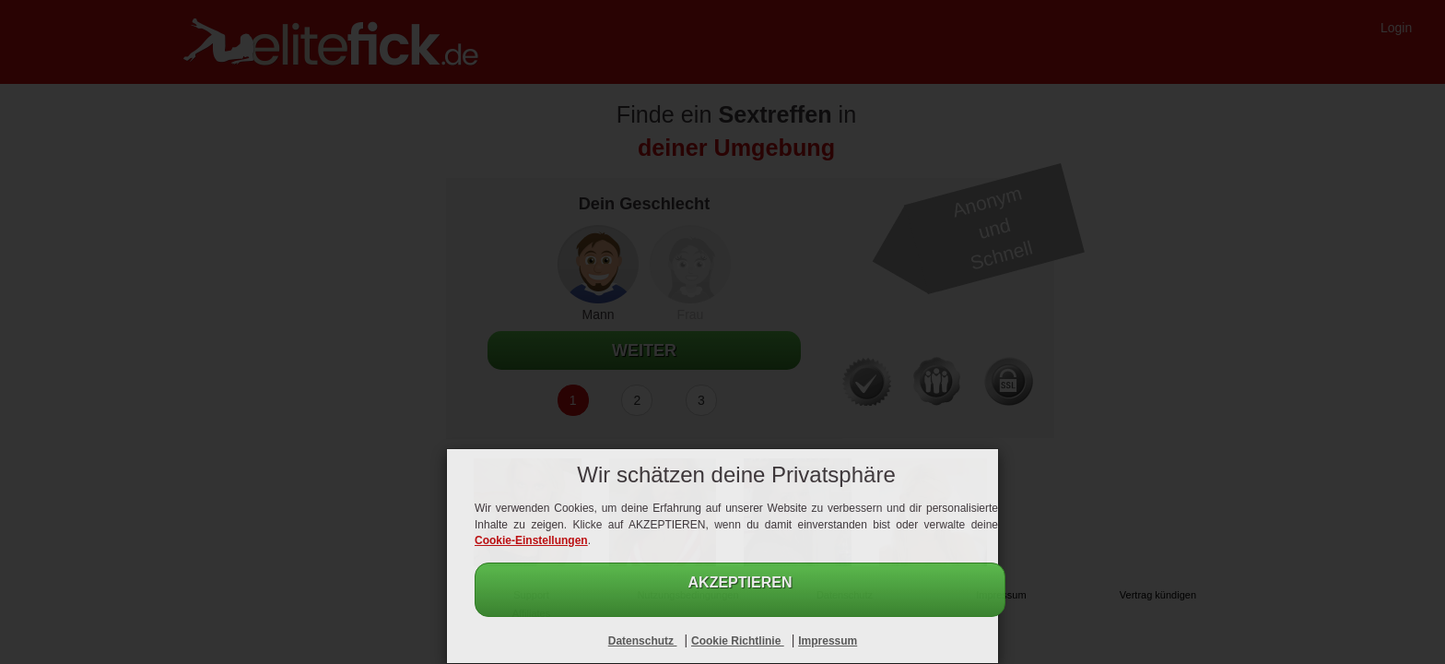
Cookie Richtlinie (737, 640)
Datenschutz (642, 640)
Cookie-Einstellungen (531, 540)
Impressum (827, 640)
